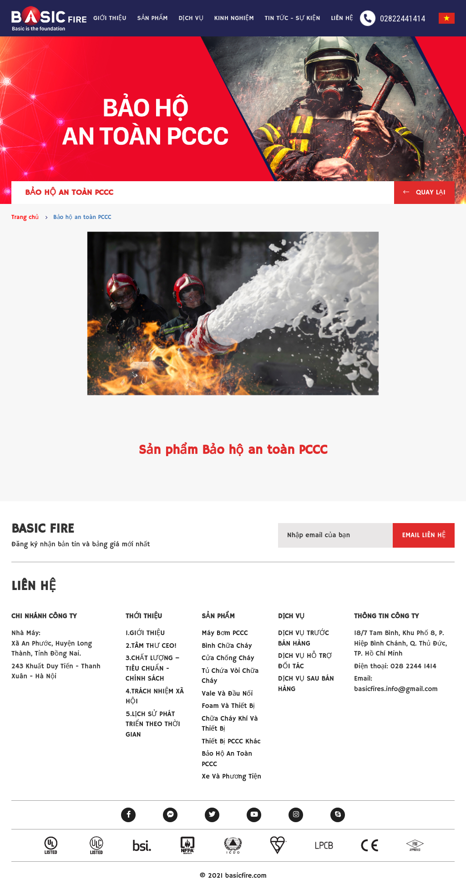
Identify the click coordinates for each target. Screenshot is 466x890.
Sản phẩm (152, 18)
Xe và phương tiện (231, 776)
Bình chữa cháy (227, 645)
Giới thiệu (110, 18)
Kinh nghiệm (234, 18)
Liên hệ (342, 18)
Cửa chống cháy (228, 658)
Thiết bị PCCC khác (231, 741)
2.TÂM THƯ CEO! (151, 645)
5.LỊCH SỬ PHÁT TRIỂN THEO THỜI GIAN (153, 724)
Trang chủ (25, 217)
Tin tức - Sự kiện (292, 18)
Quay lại (424, 192)
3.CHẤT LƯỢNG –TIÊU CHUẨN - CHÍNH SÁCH (153, 668)
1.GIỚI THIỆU (145, 633)
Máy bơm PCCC (225, 633)
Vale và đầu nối (227, 693)
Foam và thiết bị (228, 706)
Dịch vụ (190, 18)
